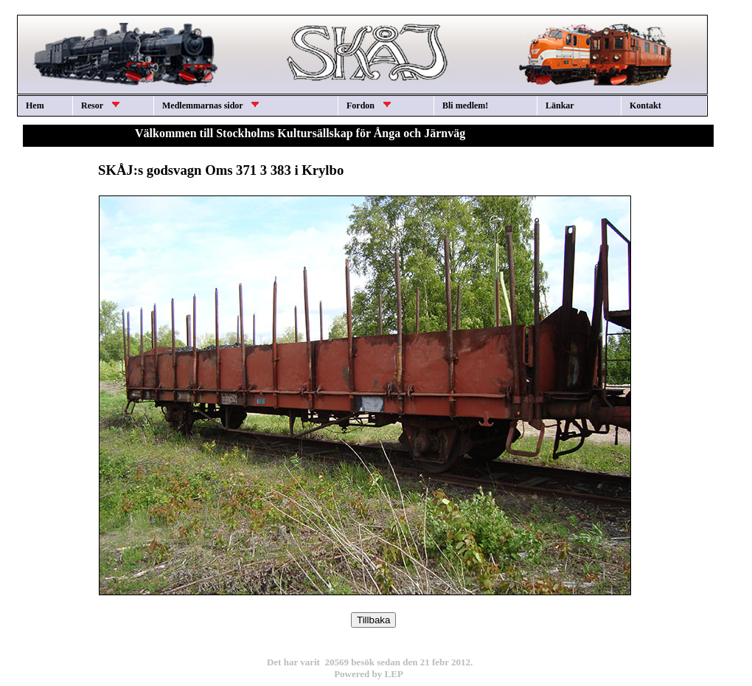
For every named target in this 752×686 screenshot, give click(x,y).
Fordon (369, 105)
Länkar (560, 105)
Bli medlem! (465, 105)
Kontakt (645, 105)
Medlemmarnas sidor (210, 105)
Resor (100, 105)
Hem (35, 105)
